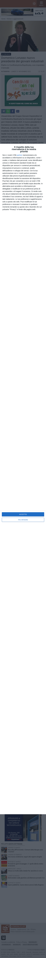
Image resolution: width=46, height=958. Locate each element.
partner (19, 155)
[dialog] (23, 479)
